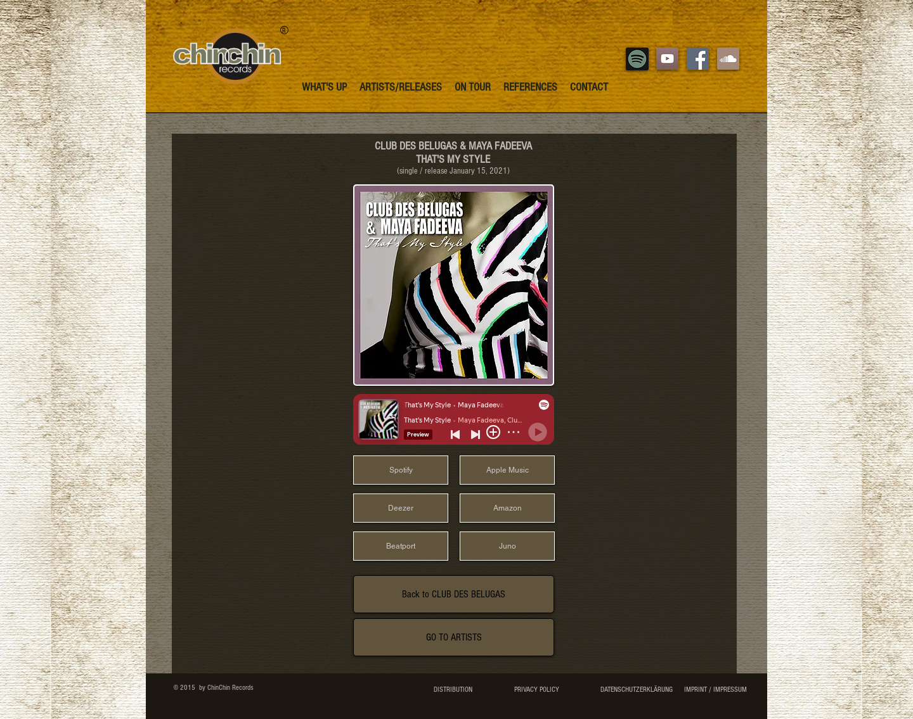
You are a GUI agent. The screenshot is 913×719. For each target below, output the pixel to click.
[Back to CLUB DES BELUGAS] (453, 594)
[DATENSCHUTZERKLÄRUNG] (636, 690)
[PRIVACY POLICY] (536, 690)
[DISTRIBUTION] (453, 690)
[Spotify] (400, 470)
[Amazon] (507, 508)
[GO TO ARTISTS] (453, 637)
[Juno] (507, 546)
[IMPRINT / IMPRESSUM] (715, 690)
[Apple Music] (507, 470)
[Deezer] (400, 508)
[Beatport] (400, 546)
